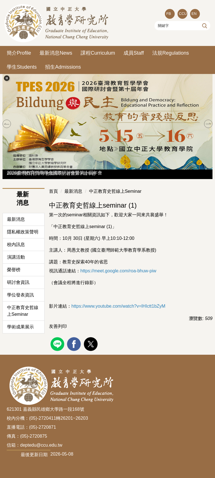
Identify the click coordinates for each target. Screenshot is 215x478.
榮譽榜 (13, 269)
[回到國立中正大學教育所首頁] (57, 23)
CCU (183, 13)
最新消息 (16, 219)
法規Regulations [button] (170, 53)
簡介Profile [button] (19, 53)
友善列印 (58, 326)
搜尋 (204, 25)
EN (194, 13)
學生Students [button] (22, 67)
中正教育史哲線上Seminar (22, 311)
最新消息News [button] (55, 53)
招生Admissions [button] (63, 67)
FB (168, 13)
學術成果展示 (20, 326)
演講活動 (16, 257)
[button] (7, 78)
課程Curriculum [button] (98, 53)
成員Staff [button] (133, 53)
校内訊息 (16, 244)
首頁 (53, 191)
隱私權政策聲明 (22, 231)
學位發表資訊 (20, 295)
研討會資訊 (18, 282)
